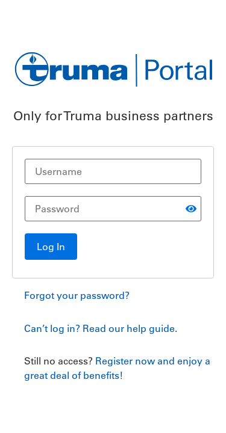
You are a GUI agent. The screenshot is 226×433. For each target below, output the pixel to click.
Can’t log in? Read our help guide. (100, 328)
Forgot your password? (77, 295)
